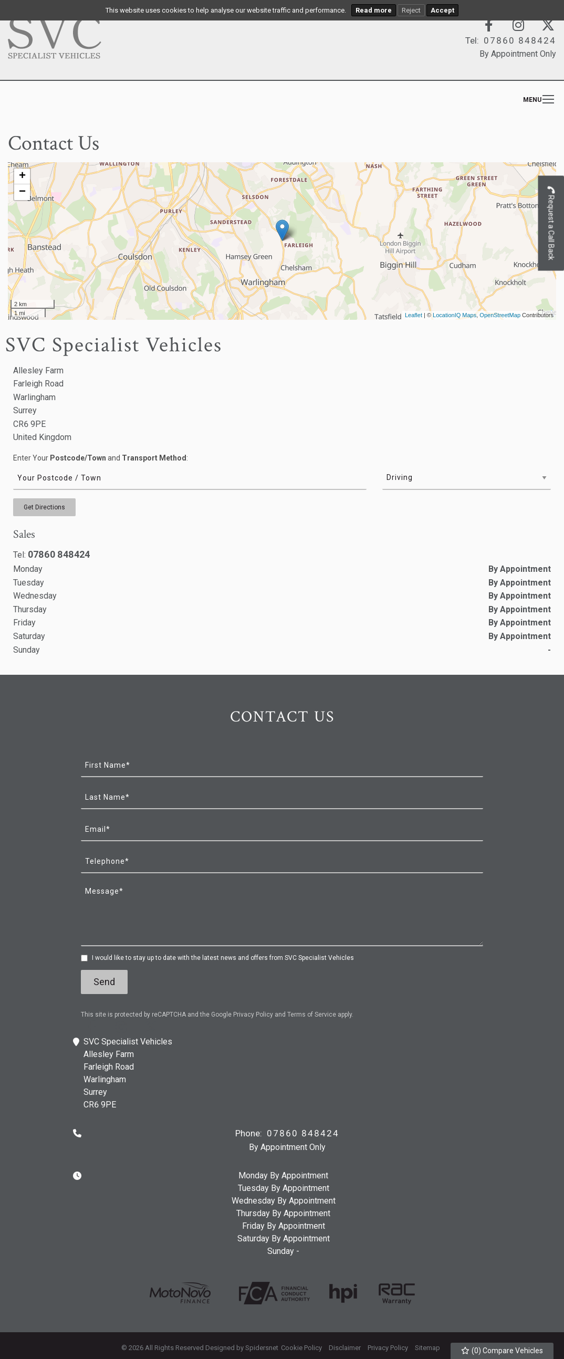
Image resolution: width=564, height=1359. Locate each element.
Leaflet (413, 315)
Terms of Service (311, 1014)
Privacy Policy (253, 1014)
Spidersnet (261, 1348)
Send (104, 981)
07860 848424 (59, 554)
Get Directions (44, 507)
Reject (411, 10)
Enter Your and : (100, 458)
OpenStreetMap (499, 315)
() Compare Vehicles (502, 1350)
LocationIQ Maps (454, 315)
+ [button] (22, 176)
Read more (374, 10)
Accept (442, 10)
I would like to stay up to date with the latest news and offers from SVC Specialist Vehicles (223, 958)
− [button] (22, 192)
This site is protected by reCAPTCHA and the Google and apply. (217, 1014)
